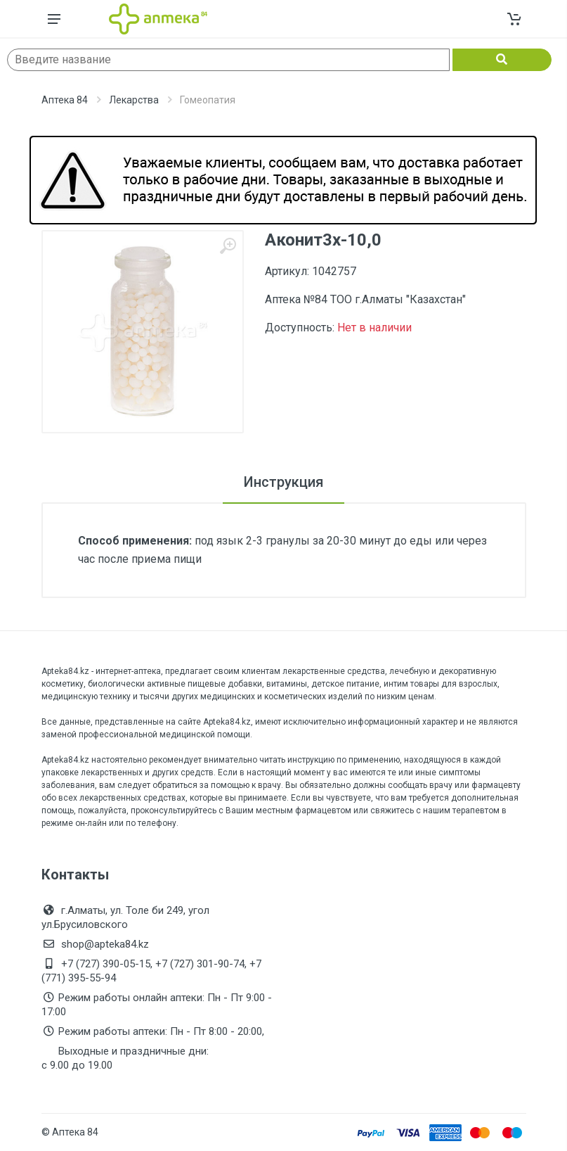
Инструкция (283, 481)
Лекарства (134, 100)
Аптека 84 (64, 100)
